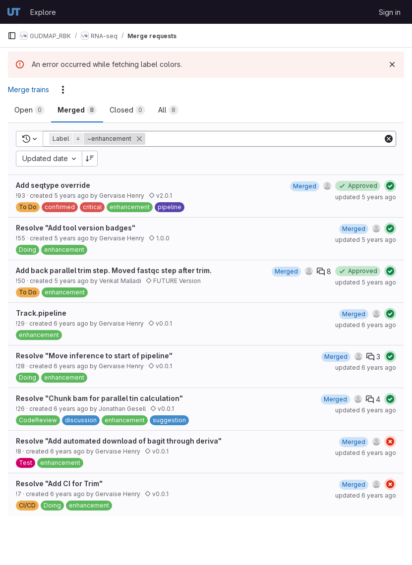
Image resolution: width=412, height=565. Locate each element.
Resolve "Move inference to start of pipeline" (94, 355)
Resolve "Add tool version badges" (75, 228)
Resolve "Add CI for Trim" (59, 483)
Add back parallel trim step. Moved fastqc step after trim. (114, 270)
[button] (98, 138)
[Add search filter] (265, 138)
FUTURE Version (173, 280)
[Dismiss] (392, 64)
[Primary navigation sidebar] (12, 36)
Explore (43, 12)
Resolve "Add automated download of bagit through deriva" (119, 441)
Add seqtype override (53, 185)
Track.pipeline (41, 313)
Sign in (390, 12)
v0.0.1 (160, 323)
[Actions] (63, 90)
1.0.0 (159, 238)
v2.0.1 (160, 195)
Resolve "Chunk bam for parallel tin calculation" (99, 398)
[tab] (29, 110)
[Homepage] (13, 12)
